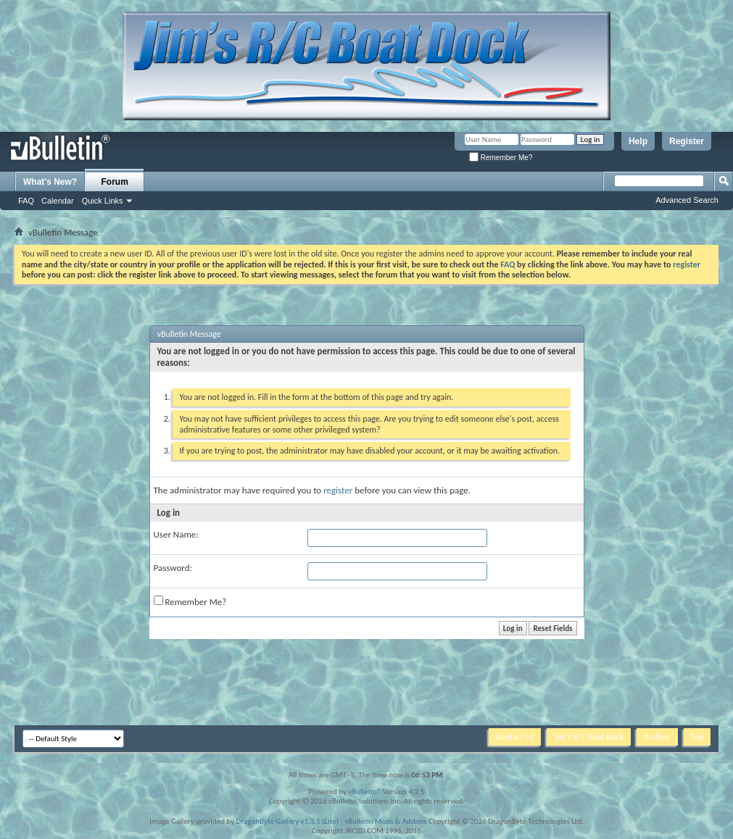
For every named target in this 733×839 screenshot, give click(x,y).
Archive (657, 737)
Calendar (57, 200)
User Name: (176, 534)
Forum (115, 182)
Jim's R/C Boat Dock (589, 737)
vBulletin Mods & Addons (385, 821)
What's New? (50, 182)
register (337, 490)
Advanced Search (686, 200)
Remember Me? (500, 158)
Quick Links (102, 200)
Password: (173, 567)
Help (638, 141)
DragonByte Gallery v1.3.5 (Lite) (287, 821)
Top (697, 737)
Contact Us (515, 737)
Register (686, 141)
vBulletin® (364, 791)
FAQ (26, 200)
